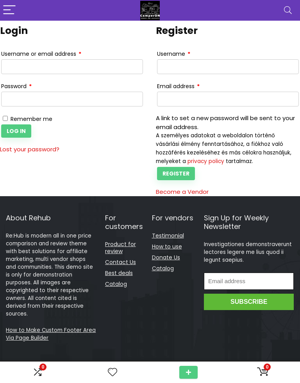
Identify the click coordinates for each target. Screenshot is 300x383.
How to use (167, 246)
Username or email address (41, 54)
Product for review (120, 247)
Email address (178, 86)
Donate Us (166, 257)
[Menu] (9, 10)
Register (175, 173)
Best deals (119, 273)
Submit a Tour (188, 372)
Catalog (116, 284)
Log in (16, 131)
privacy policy (206, 161)
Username (173, 54)
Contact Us (120, 262)
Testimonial (168, 235)
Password (16, 86)
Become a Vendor (182, 192)
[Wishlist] (112, 372)
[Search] (288, 10)
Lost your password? (29, 149)
